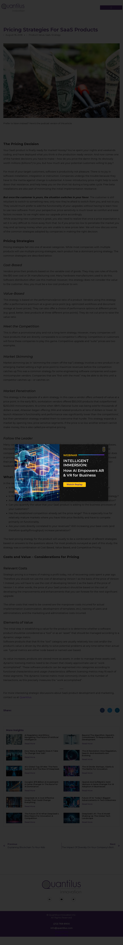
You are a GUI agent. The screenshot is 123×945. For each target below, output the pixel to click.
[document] (61, 472)
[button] (104, 449)
